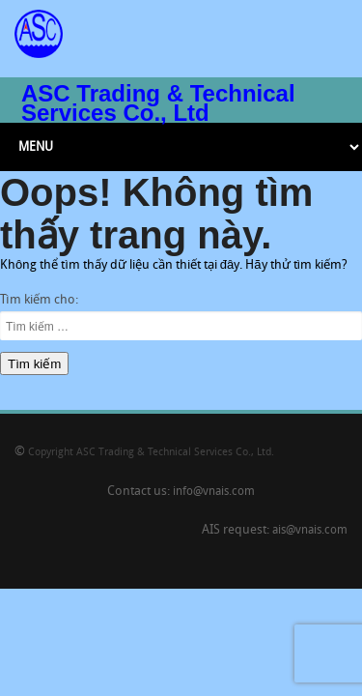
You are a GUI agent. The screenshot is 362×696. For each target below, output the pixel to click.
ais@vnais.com (310, 530)
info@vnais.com (214, 492)
